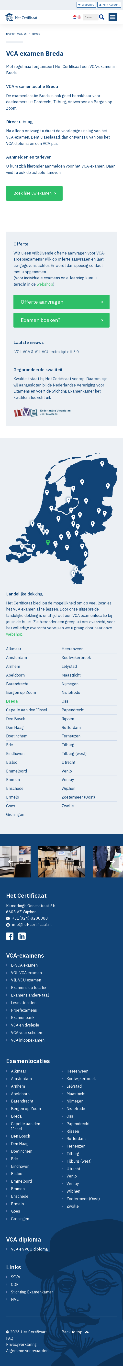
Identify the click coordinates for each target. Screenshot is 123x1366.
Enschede (14, 788)
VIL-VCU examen (26, 980)
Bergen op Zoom (21, 692)
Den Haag (15, 727)
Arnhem (13, 666)
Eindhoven (15, 753)
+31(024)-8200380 (27, 918)
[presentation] (10, 862)
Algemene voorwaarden (27, 1350)
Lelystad (69, 666)
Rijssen (68, 718)
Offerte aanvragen (42, 302)
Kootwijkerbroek (76, 657)
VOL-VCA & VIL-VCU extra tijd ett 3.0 (46, 351)
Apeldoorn (15, 675)
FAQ (9, 1338)
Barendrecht (17, 683)
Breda (36, 33)
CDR (15, 1284)
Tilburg (68, 744)
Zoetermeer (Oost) (78, 797)
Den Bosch (15, 718)
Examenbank (22, 1017)
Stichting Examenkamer (32, 1292)
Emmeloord (16, 771)
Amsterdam (16, 657)
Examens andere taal (30, 995)
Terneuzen (71, 736)
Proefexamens (24, 1010)
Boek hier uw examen (32, 193)
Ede (9, 744)
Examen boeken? (40, 320)
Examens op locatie (28, 987)
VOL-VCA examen (26, 972)
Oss (65, 701)
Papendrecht (73, 709)
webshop (45, 284)
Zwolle (68, 805)
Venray (68, 779)
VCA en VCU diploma (29, 1249)
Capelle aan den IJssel (26, 709)
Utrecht (68, 762)
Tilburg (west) (74, 753)
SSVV (15, 1276)
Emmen (13, 779)
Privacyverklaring (21, 1344)
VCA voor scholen (26, 1032)
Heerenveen (72, 648)
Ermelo (12, 797)
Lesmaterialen (23, 1002)
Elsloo (11, 762)
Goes (10, 805)
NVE (15, 1299)
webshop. (14, 634)
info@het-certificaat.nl (29, 924)
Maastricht (71, 675)
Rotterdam (71, 727)
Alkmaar (13, 648)
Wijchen (68, 788)
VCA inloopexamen (28, 1040)
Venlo (67, 771)
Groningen (15, 814)
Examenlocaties (16, 33)
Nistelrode (71, 692)
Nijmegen (70, 683)
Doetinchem (16, 736)
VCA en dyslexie (25, 1025)
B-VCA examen (24, 965)
